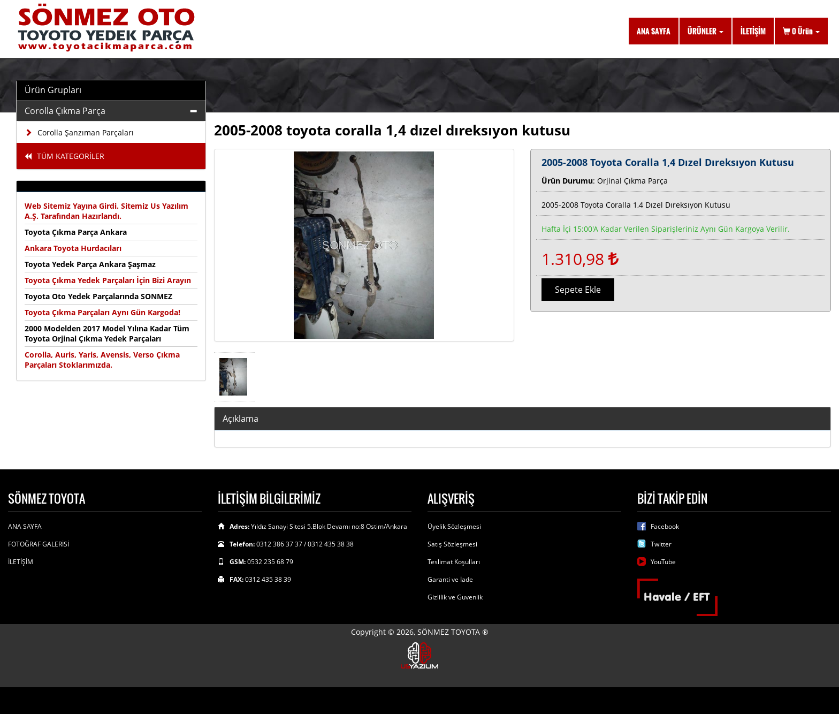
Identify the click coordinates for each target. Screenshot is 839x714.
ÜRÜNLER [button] (705, 30)
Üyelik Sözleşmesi (454, 526)
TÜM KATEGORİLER (64, 156)
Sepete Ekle (578, 289)
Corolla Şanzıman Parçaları (79, 132)
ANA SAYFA (653, 30)
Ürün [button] (801, 30)
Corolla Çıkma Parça (65, 111)
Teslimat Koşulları (454, 561)
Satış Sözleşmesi (452, 544)
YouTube (663, 561)
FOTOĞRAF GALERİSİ (38, 544)
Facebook (665, 526)
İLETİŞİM (753, 30)
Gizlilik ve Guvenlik (455, 597)
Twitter (661, 544)
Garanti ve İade (450, 579)
